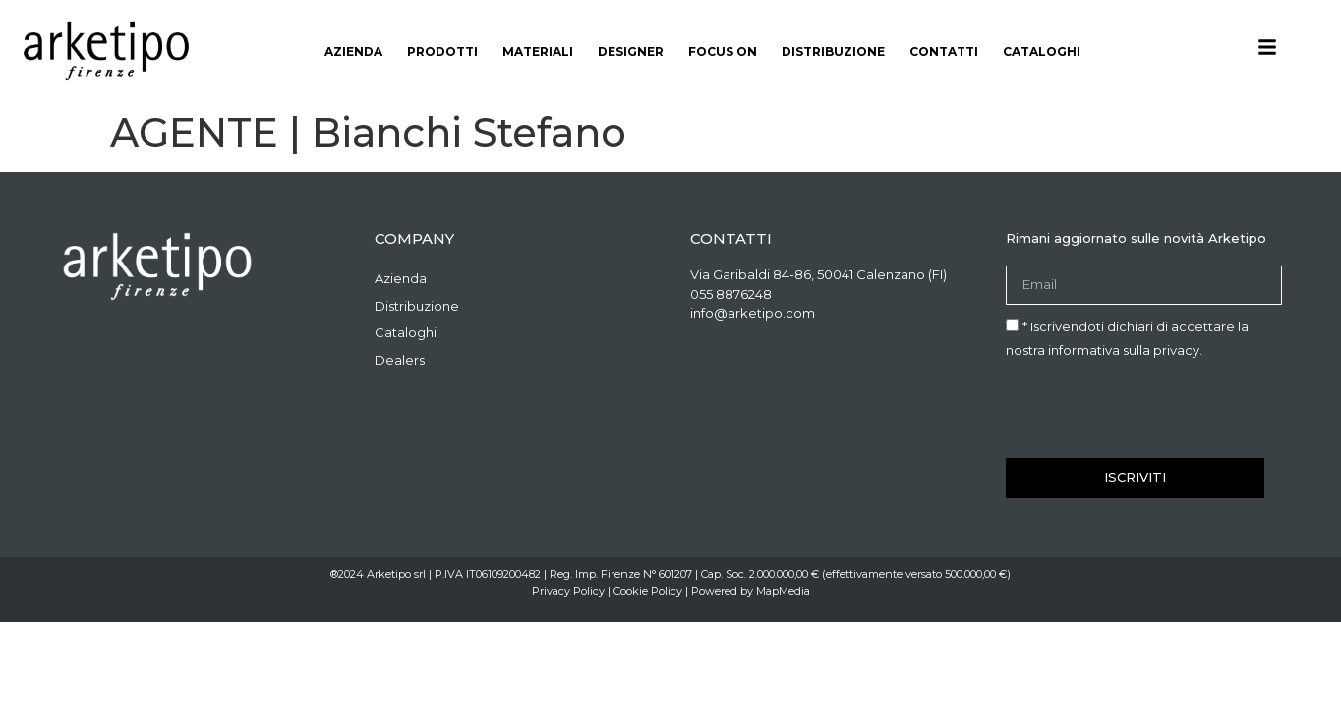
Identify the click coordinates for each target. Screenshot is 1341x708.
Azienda (353, 51)
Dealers (400, 360)
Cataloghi (1041, 51)
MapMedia (783, 591)
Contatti (943, 51)
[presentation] (1155, 410)
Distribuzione (833, 51)
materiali (537, 51)
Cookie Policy (647, 591)
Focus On (722, 51)
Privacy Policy (568, 591)
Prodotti (442, 51)
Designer (631, 51)
